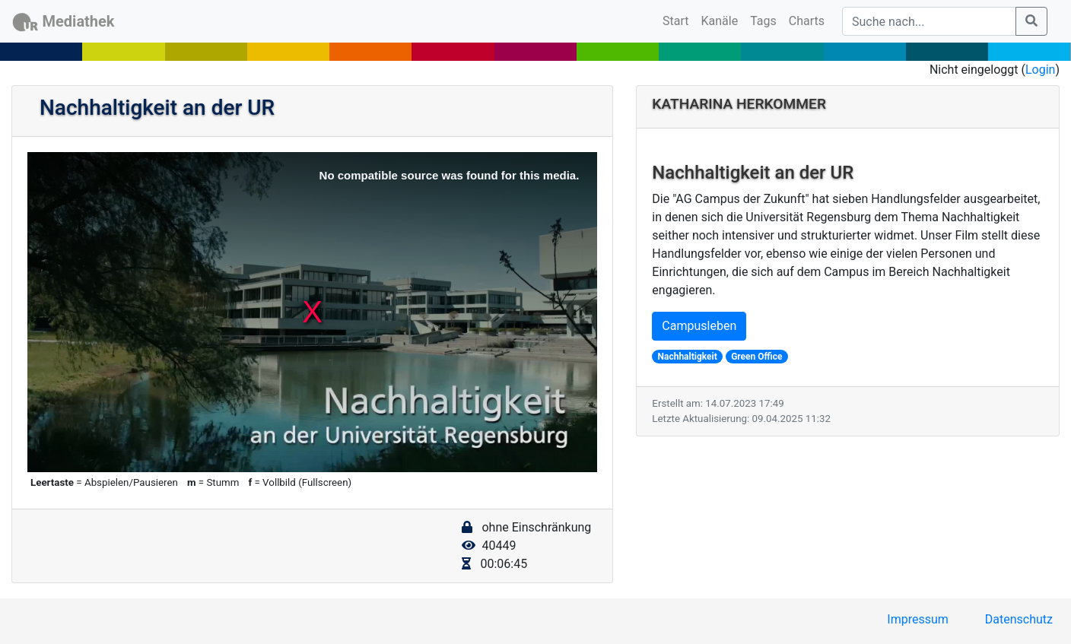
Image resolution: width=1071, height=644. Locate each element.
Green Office (756, 356)
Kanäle (720, 21)
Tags (763, 21)
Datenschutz (1019, 619)
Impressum (918, 619)
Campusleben (699, 326)
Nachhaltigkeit (687, 356)
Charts (807, 21)
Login (1040, 69)
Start (678, 19)
